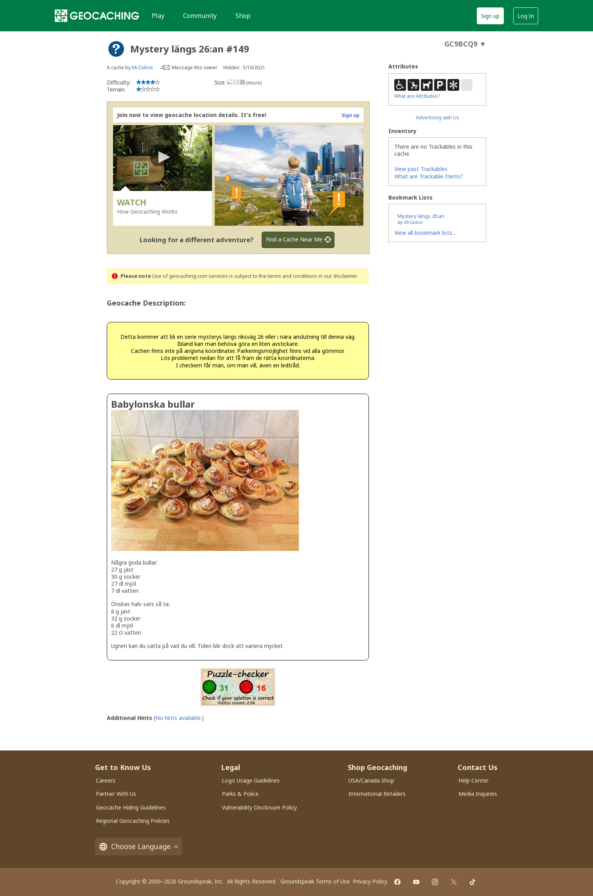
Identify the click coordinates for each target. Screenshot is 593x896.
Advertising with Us (437, 117)
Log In (526, 16)
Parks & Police (240, 793)
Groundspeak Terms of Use (315, 881)
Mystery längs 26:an (420, 216)
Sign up (490, 16)
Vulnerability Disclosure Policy (259, 807)
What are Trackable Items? (428, 176)
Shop (242, 15)
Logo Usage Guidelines (251, 780)
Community (200, 15)
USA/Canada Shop (371, 780)
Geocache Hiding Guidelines (131, 807)
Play (158, 15)
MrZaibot (142, 67)
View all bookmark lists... (425, 232)
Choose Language (138, 846)
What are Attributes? (417, 96)
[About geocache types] (116, 49)
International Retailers (377, 793)
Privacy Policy (370, 881)
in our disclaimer (337, 276)
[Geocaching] (97, 15)
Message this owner (194, 67)
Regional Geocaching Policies (133, 820)
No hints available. (178, 717)
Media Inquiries (477, 793)
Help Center (473, 780)
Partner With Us (116, 793)
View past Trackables (420, 169)
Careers (105, 780)
